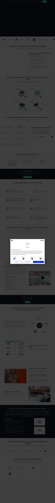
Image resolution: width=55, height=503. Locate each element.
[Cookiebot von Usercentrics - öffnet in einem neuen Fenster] (40, 240)
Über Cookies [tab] (27, 247)
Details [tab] (27, 245)
